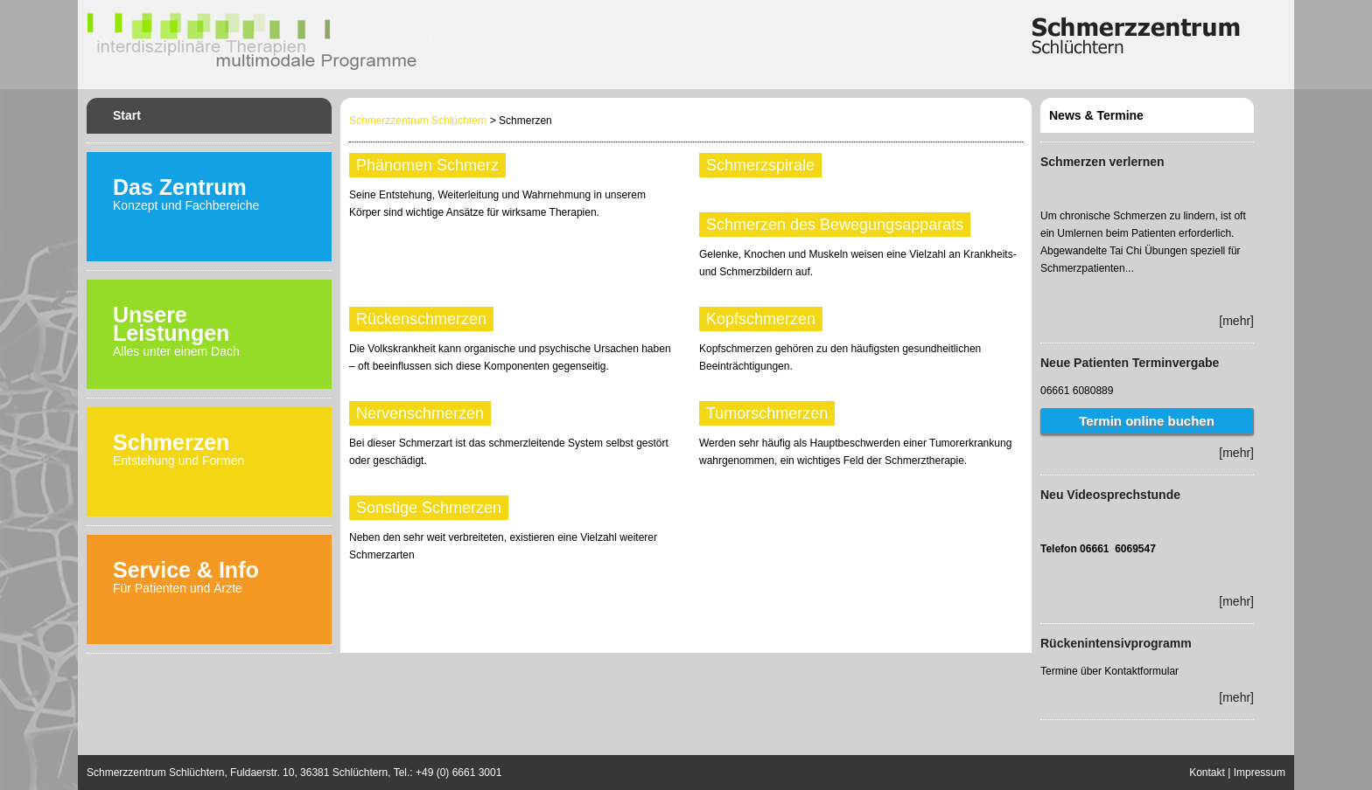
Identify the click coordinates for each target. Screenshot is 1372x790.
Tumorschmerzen (767, 413)
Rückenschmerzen (421, 319)
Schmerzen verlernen (1102, 162)
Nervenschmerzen (420, 413)
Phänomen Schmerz (427, 165)
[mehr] (1236, 321)
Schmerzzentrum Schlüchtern (417, 120)
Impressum (1259, 772)
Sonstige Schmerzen (428, 507)
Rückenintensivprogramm (1116, 643)
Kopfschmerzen (761, 319)
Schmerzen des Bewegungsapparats (834, 224)
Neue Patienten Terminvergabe (1129, 363)
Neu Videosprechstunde (1110, 495)
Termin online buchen (1146, 420)
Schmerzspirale (760, 165)
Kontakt (1207, 772)
